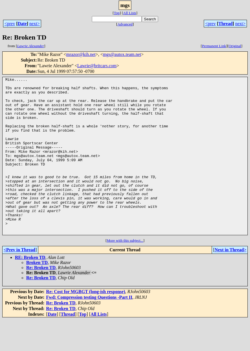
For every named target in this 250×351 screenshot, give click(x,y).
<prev (10, 23)
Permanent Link (214, 46)
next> (34, 23)
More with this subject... (125, 272)
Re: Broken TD (41, 299)
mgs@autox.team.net (122, 54)
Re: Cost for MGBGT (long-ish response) (85, 323)
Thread (225, 23)
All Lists (129, 13)
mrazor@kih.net (81, 54)
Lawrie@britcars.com (97, 65)
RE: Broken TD (30, 288)
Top (117, 13)
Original (235, 46)
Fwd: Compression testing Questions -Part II (89, 328)
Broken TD (37, 293)
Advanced (124, 24)
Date (22, 23)
